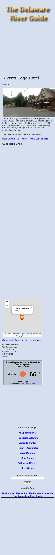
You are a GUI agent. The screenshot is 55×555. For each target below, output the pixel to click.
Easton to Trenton (27, 443)
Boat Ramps (27, 458)
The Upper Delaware (28, 433)
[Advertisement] (24, 49)
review (23, 139)
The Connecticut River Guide (27, 496)
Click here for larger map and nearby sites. (21, 340)
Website (5, 356)
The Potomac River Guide (14, 493)
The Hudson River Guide (41, 493)
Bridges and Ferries (27, 463)
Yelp (46, 139)
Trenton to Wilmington (28, 448)
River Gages (27, 468)
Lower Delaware (27, 453)
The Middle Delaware (27, 438)
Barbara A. (13, 139)
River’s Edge (34, 139)
